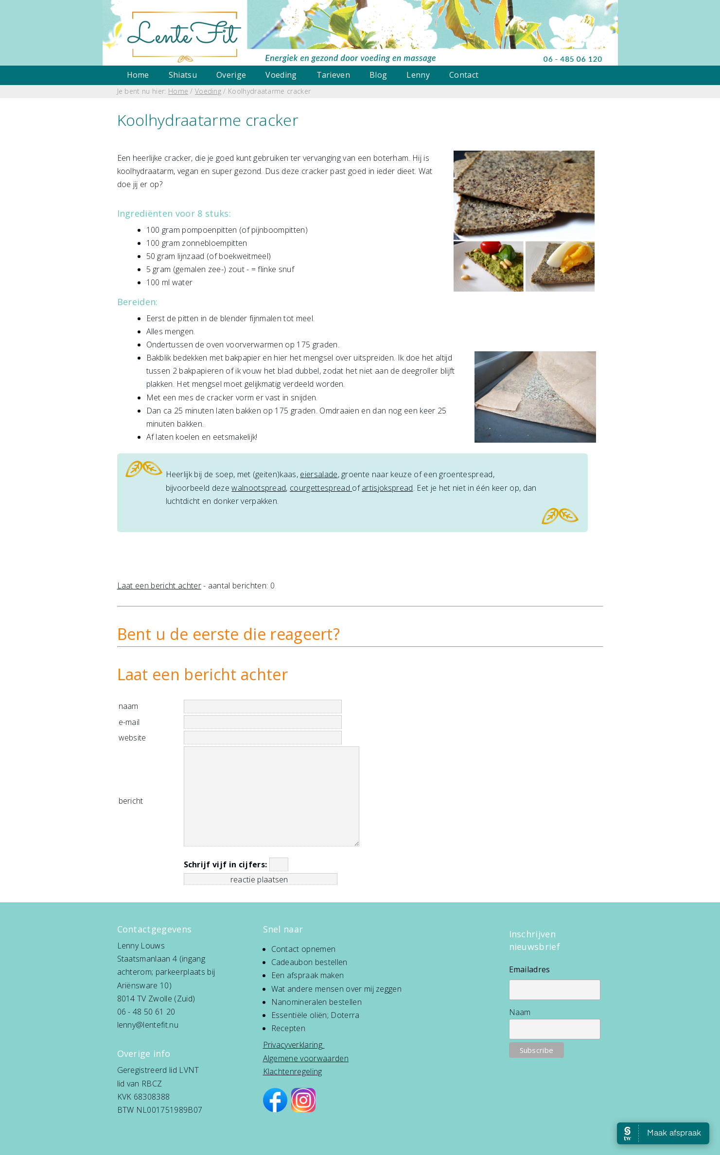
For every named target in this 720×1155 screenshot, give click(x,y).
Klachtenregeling (292, 1071)
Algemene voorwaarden (306, 1058)
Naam (520, 1012)
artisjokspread (387, 488)
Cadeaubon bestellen (309, 962)
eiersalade (318, 474)
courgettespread (321, 488)
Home (138, 74)
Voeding (281, 74)
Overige (231, 74)
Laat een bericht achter (159, 585)
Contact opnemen (303, 949)
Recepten (288, 1028)
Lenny (418, 74)
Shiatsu (183, 74)
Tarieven (333, 74)
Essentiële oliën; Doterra (315, 1015)
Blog (378, 74)
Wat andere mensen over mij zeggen (336, 988)
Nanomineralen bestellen (316, 1002)
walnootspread (258, 488)
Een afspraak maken (307, 975)
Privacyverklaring (292, 1044)
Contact (463, 74)
